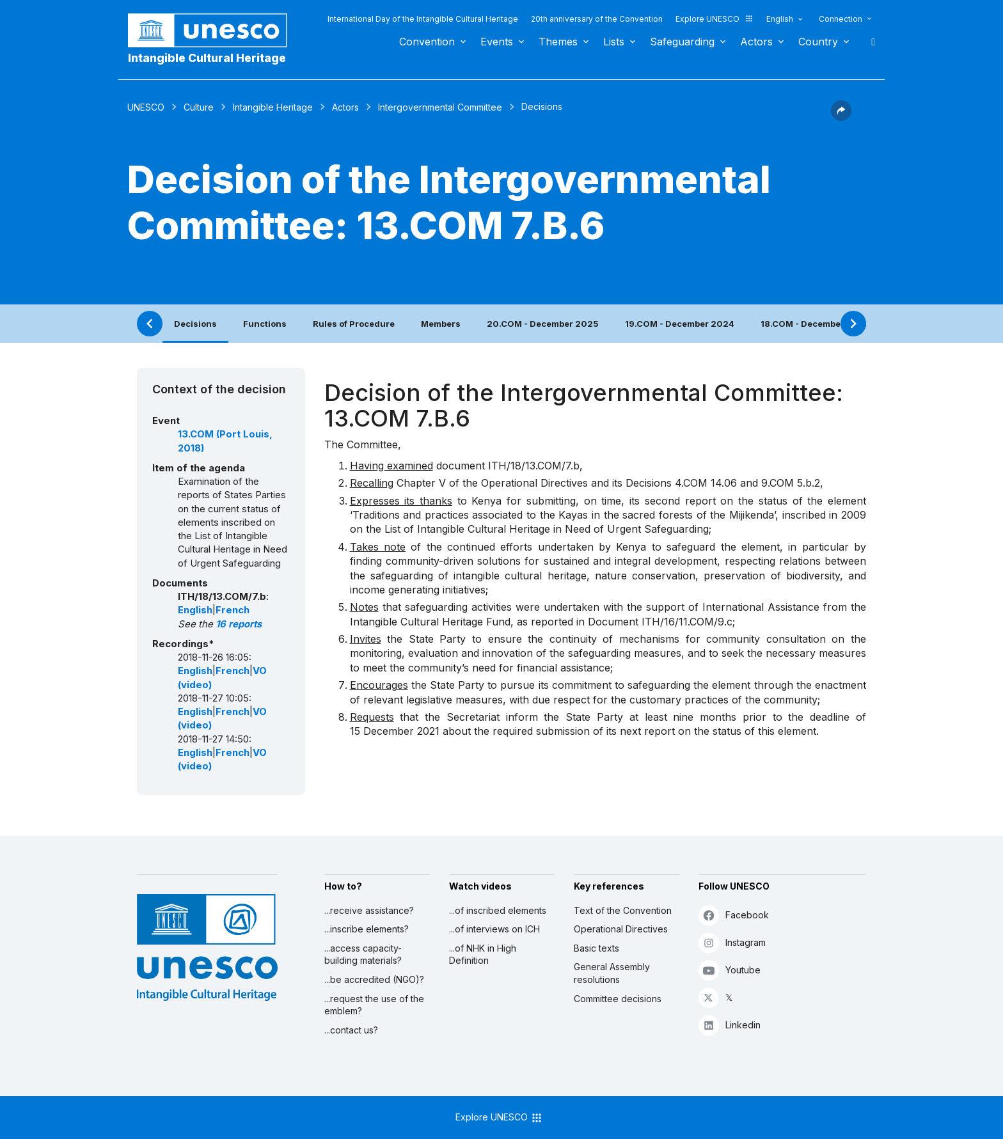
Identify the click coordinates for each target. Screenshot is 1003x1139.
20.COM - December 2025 (543, 323)
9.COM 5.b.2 (790, 482)
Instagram (732, 942)
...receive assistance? (369, 910)
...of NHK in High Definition (482, 954)
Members (441, 323)
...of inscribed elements (497, 910)
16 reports (239, 624)
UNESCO (145, 107)
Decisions (195, 323)
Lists (613, 41)
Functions (265, 323)
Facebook (734, 915)
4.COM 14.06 (706, 482)
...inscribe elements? (366, 928)
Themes (558, 41)
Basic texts (596, 948)
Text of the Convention (623, 910)
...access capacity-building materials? (363, 954)
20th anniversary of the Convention (597, 19)
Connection (840, 19)
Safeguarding (682, 41)
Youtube (730, 970)
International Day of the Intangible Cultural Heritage (423, 19)
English (779, 19)
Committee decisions (617, 998)
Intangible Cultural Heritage (207, 58)
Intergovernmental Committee (440, 107)
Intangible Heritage (273, 107)
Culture (199, 107)
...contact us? (351, 1030)
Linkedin (730, 1025)
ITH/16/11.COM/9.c (687, 621)
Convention (427, 41)
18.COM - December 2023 (815, 323)
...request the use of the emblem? (374, 1005)
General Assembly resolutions (612, 973)
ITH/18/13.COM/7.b (534, 465)
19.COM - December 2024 (679, 323)
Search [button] (869, 41)
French (232, 610)
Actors (756, 41)
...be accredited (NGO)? (374, 979)
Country (818, 41)
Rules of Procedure (354, 323)
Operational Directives (621, 928)
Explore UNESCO (714, 19)
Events (496, 41)
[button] (841, 117)
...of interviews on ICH (494, 928)
